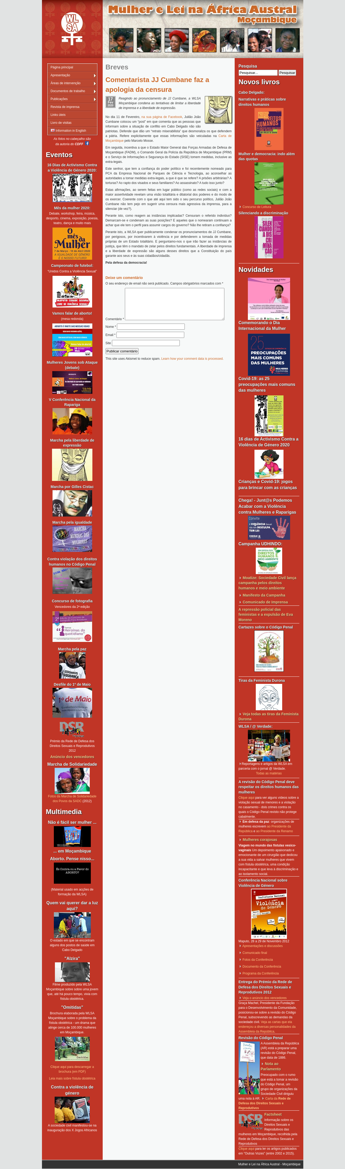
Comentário (167, 290)
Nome (111, 338)
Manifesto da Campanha (264, 595)
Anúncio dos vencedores (72, 757)
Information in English (68, 130)
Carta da (265, 1103)
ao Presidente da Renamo (274, 831)
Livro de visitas (61, 123)
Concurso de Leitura (257, 207)
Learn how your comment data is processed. (192, 370)
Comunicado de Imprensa (265, 602)
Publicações (59, 99)
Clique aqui (246, 797)
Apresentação (60, 75)
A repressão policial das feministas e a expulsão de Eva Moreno (266, 614)
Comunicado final (255, 953)
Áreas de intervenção (66, 83)
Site (108, 354)
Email (111, 346)
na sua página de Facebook (161, 117)
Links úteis (58, 115)
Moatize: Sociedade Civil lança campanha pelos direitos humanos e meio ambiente (267, 583)
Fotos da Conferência (258, 960)
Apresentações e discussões (262, 946)
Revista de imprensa (65, 107)
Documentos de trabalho (68, 91)
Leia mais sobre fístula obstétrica (72, 1078)
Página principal (62, 67)
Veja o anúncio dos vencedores (265, 998)
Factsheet (273, 1114)
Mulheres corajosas (260, 839)
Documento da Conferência (262, 966)
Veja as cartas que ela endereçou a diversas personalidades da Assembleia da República (267, 1026)
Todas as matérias (269, 773)
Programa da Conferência (261, 973)
